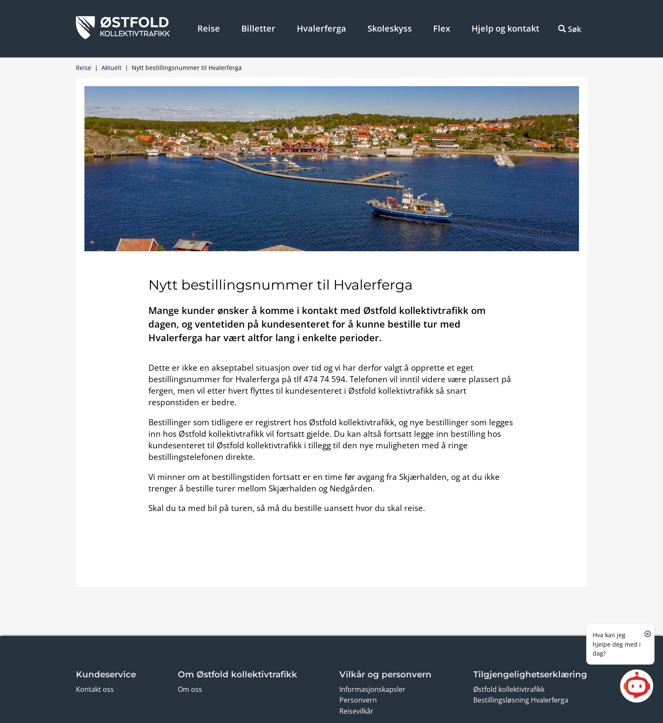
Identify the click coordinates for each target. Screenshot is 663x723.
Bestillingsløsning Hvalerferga (520, 700)
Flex (441, 28)
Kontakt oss (95, 689)
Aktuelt (111, 68)
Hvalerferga (321, 28)
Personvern (358, 700)
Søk (569, 29)
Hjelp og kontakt (505, 28)
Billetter (258, 28)
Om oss (190, 689)
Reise (208, 28)
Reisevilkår (356, 711)
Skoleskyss (390, 28)
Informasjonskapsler (372, 689)
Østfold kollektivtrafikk (508, 689)
